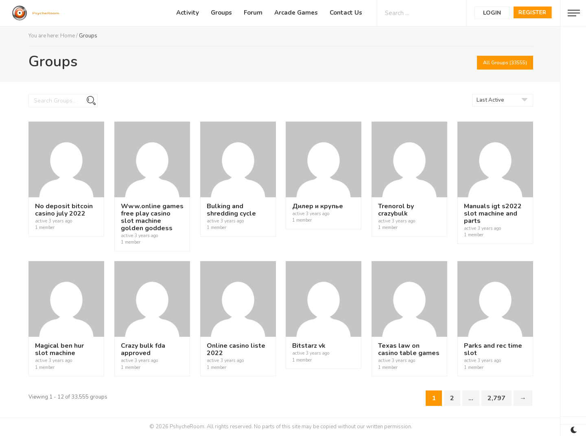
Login (492, 13)
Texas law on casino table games (409, 349)
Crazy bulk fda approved (143, 349)
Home (67, 35)
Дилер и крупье (317, 206)
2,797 (496, 398)
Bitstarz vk (309, 345)
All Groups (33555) (505, 62)
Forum (253, 13)
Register (532, 12)
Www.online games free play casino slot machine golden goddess (152, 217)
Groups (221, 13)
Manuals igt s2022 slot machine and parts (493, 213)
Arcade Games (296, 13)
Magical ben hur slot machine (59, 349)
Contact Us (346, 13)
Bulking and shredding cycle (231, 210)
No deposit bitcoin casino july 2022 (64, 210)
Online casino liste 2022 (236, 349)
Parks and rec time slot (493, 349)
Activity (187, 13)
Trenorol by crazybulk (396, 210)
